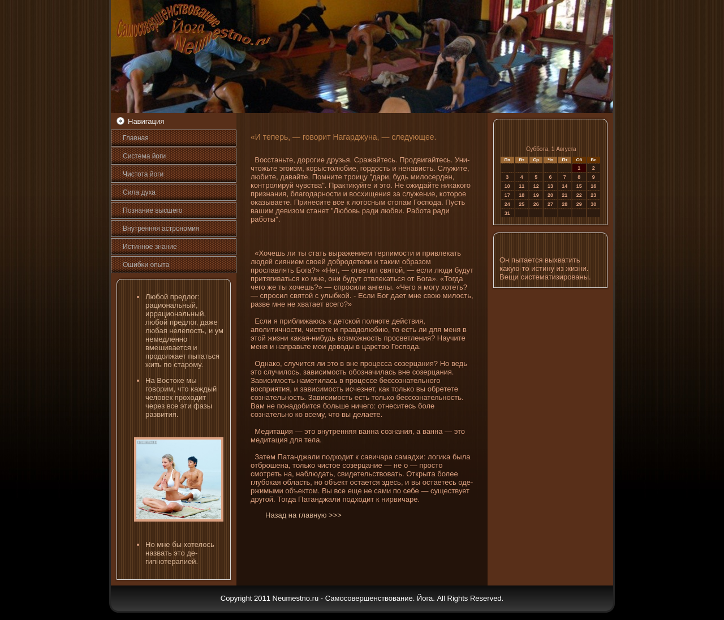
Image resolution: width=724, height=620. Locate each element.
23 (593, 195)
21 (564, 195)
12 (536, 186)
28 (564, 204)
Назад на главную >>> (303, 515)
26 (536, 204)
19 (536, 195)
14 (564, 186)
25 (521, 204)
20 (550, 195)
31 (507, 213)
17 (507, 195)
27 (550, 204)
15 (579, 186)
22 (579, 195)
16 (593, 186)
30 (593, 204)
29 (579, 204)
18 (521, 195)
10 (507, 186)
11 (521, 186)
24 (507, 204)
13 (550, 186)
